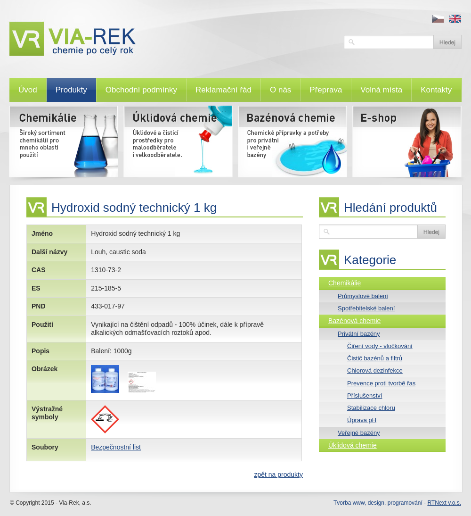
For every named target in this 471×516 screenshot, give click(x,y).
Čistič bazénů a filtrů (374, 358)
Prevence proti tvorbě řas (381, 383)
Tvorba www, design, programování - (397, 502)
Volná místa (381, 89)
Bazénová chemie (354, 321)
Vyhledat (447, 42)
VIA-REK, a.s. (172, 39)
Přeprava (325, 89)
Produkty (71, 89)
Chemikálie (344, 283)
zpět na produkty (278, 474)
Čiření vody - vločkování (380, 346)
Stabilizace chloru (371, 407)
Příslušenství (364, 395)
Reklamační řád (223, 89)
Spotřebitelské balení (366, 308)
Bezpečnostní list (116, 447)
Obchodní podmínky (141, 89)
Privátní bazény (359, 333)
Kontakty (436, 89)
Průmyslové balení (363, 296)
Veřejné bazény (359, 432)
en (455, 19)
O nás (280, 89)
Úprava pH (361, 420)
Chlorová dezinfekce (375, 370)
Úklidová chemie (352, 445)
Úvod (27, 89)
